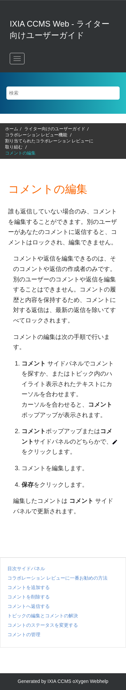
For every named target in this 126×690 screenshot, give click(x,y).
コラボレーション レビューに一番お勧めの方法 (57, 578)
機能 (36, 134)
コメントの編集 (20, 153)
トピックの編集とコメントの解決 (42, 615)
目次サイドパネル (26, 568)
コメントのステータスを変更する (42, 625)
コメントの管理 (23, 634)
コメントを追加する (28, 587)
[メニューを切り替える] (17, 58)
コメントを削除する (28, 596)
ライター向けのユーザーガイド (54, 128)
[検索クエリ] (63, 93)
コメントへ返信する (28, 606)
